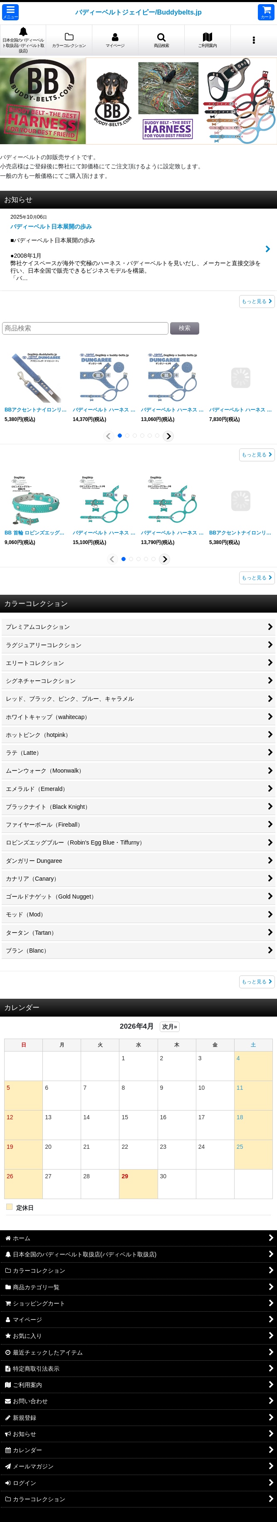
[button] (10, 12)
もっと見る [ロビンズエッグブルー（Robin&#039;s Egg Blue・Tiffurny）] (257, 578)
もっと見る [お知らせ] (257, 301)
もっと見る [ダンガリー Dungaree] (257, 455)
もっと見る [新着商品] (257, 982)
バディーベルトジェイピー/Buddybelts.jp (138, 12)
